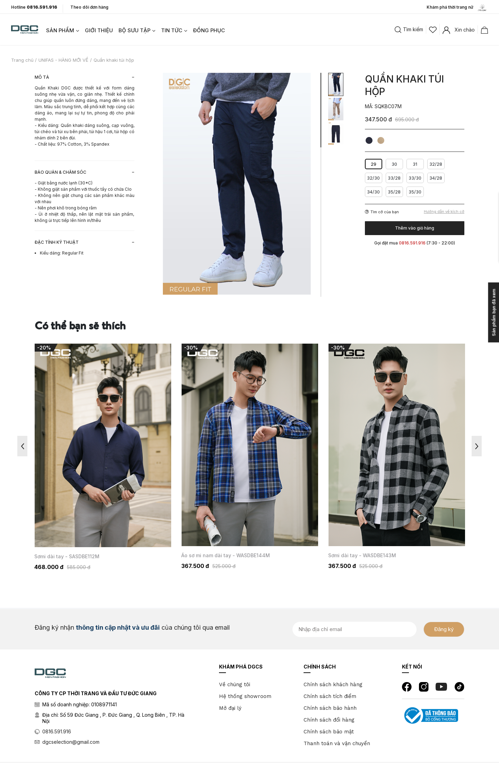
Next (477, 446)
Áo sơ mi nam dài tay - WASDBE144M (372, 555)
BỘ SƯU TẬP (134, 30)
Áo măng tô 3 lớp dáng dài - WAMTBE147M (85, 557)
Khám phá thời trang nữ (457, 7)
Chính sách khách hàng (333, 684)
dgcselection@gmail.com (70, 742)
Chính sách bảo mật (329, 732)
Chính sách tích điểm (330, 696)
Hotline (34, 7)
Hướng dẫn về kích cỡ (444, 211)
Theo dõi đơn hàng (89, 7)
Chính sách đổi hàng (329, 720)
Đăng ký (444, 629)
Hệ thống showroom (245, 696)
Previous (22, 446)
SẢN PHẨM (60, 30)
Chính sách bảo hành (330, 708)
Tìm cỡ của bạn (382, 211)
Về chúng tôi (234, 684)
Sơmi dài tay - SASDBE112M (213, 556)
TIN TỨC (171, 30)
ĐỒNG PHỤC (209, 30)
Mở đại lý (230, 708)
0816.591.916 (56, 731)
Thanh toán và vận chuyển (337, 743)
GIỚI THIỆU (99, 30)
